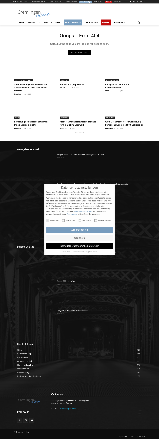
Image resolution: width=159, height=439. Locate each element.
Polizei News (110, 118)
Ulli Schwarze (65, 88)
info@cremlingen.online (67, 408)
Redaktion (18, 94)
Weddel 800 (64, 80)
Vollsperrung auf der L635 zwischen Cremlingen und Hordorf (80, 155)
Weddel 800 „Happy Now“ (72, 84)
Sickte (17, 118)
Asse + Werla (64, 118)
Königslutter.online (112, 80)
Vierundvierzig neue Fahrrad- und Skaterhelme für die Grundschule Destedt (30, 87)
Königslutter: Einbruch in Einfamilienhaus (72, 311)
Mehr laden (79, 133)
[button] (139, 22)
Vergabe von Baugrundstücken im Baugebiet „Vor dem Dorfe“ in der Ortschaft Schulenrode (92, 184)
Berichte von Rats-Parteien (23, 80)
